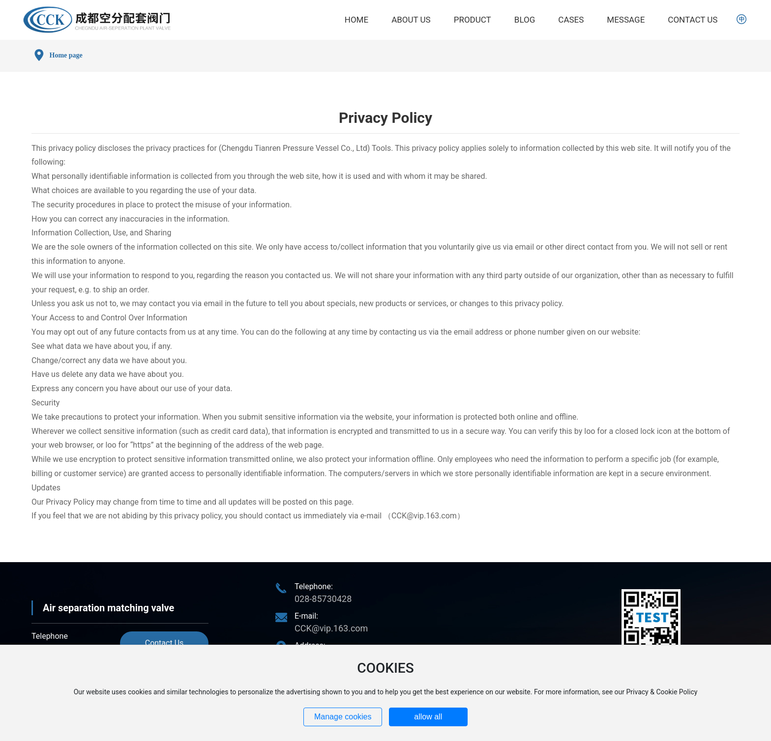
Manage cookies (343, 716)
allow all (428, 716)
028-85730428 (323, 599)
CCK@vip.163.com (424, 515)
